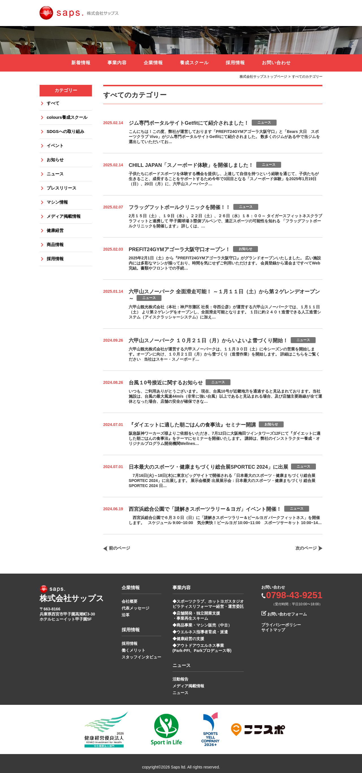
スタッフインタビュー (141, 657)
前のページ (119, 548)
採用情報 (235, 62)
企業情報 (153, 62)
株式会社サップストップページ (263, 77)
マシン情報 (57, 202)
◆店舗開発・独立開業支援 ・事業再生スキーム (196, 616)
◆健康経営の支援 (188, 638)
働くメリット (133, 650)
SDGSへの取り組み (65, 131)
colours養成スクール (67, 117)
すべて (53, 103)
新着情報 (80, 62)
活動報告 (180, 679)
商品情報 (55, 244)
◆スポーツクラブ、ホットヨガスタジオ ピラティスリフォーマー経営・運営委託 (208, 604)
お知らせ (55, 159)
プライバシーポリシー (281, 625)
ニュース (55, 173)
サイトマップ (273, 630)
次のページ (306, 548)
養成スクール (194, 62)
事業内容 (117, 62)
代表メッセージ (135, 608)
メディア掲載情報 (64, 216)
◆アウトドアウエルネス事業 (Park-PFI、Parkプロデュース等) (202, 648)
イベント (55, 145)
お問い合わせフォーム (287, 614)
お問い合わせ (276, 62)
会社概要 (129, 601)
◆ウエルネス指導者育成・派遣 (200, 632)
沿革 (126, 615)
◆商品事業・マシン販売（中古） (202, 625)
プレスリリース (61, 188)
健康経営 (55, 230)
